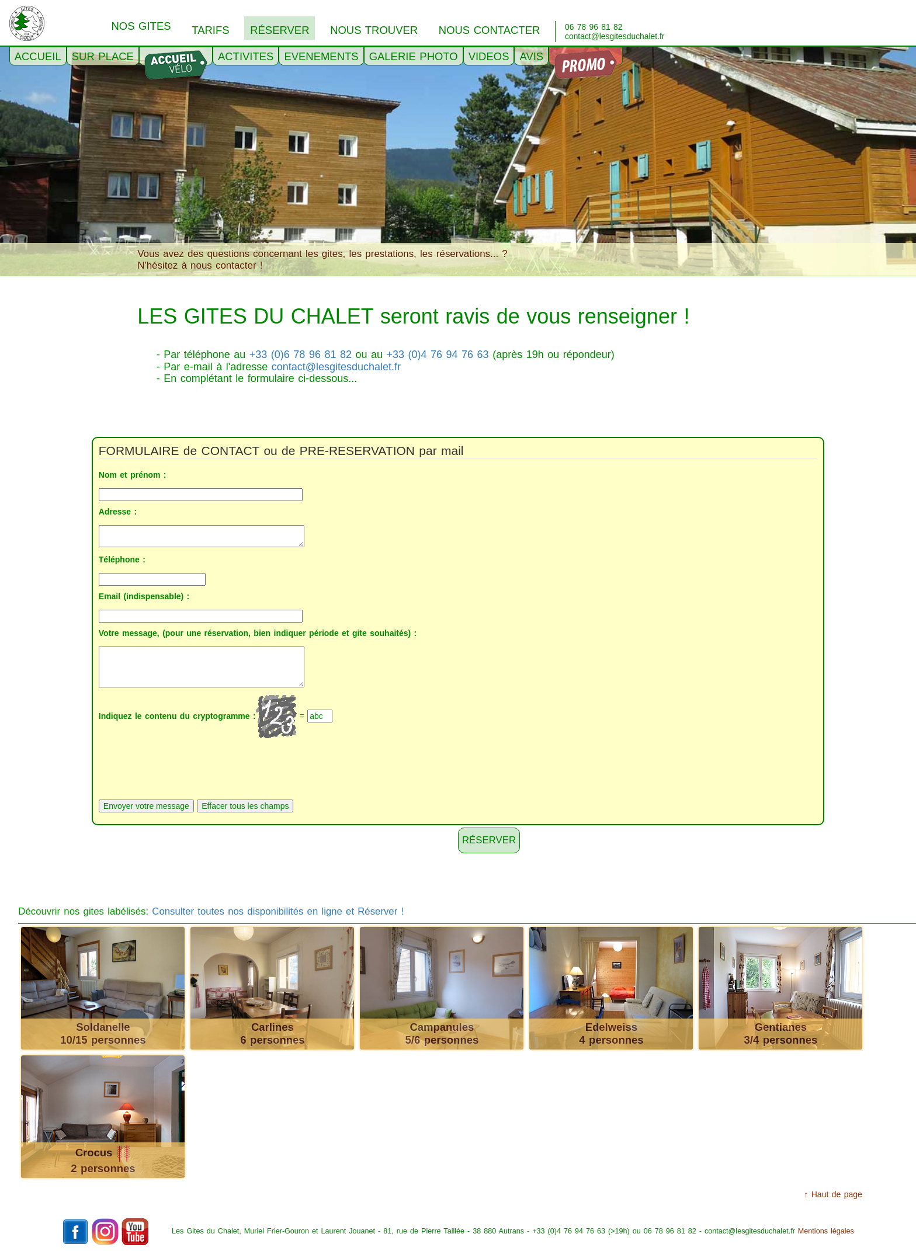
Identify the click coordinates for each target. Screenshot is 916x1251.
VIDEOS (489, 56)
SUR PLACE (103, 56)
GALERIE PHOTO (413, 56)
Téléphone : (122, 559)
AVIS (531, 56)
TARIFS (210, 30)
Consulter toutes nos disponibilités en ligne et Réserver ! (278, 911)
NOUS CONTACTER (489, 30)
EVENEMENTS (321, 56)
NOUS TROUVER (374, 30)
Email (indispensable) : (144, 596)
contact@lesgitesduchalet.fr (336, 367)
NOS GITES (141, 26)
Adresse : (118, 511)
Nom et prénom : (132, 474)
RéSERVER (279, 30)
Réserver (489, 840)
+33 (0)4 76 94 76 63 (438, 354)
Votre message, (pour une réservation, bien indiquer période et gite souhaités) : (258, 633)
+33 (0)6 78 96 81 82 (300, 354)
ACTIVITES (245, 56)
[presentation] (187, 767)
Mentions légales (826, 1231)
